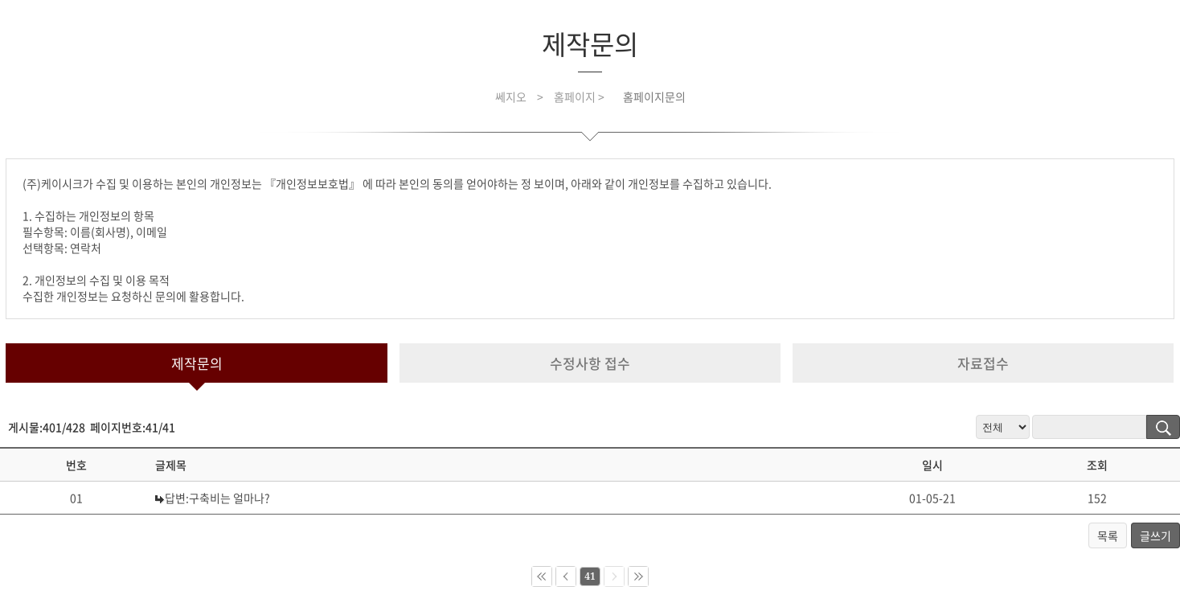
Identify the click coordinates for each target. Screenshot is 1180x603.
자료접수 (983, 363)
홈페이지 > (580, 96)
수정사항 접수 (590, 363)
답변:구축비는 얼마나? (217, 498)
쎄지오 (510, 96)
